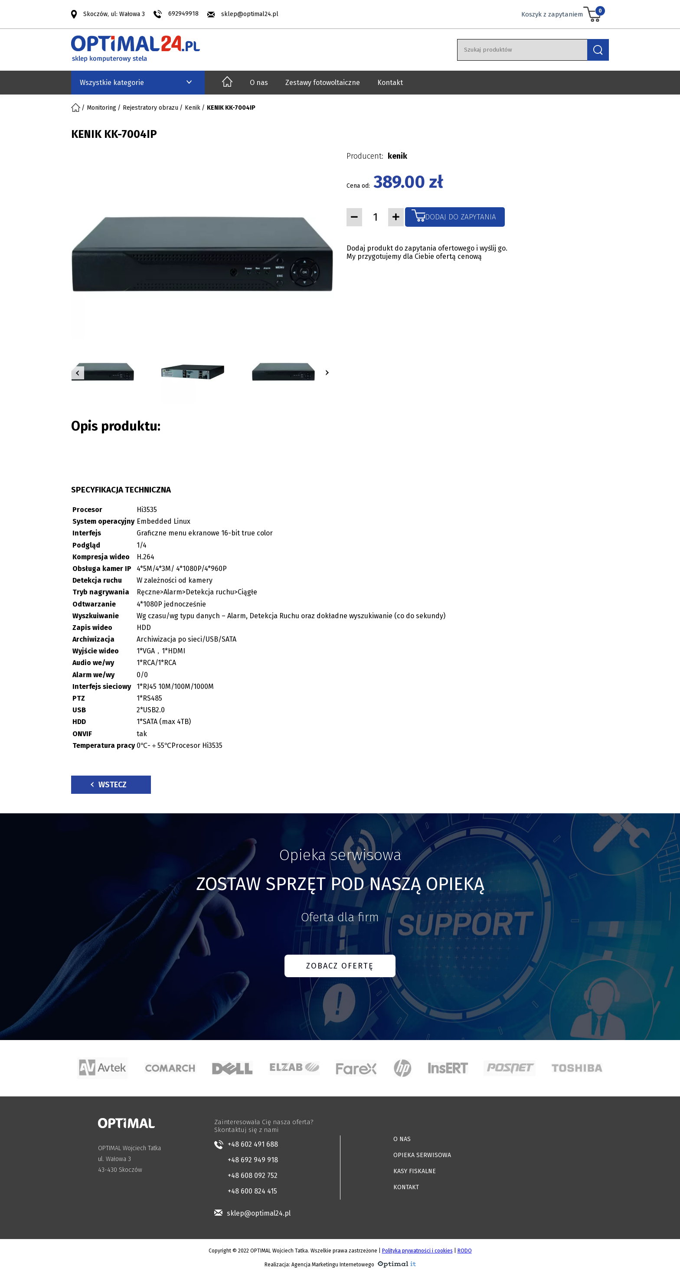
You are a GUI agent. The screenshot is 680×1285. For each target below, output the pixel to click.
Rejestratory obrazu (150, 107)
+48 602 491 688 (253, 1144)
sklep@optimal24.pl (249, 14)
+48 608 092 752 (253, 1175)
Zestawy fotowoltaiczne (322, 82)
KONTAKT (406, 1187)
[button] (77, 372)
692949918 (183, 13)
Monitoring (101, 107)
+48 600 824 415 (252, 1191)
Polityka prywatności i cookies (417, 1251)
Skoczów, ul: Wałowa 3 (114, 13)
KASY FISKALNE (414, 1171)
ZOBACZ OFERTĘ (340, 966)
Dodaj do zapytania (460, 217)
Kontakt (390, 82)
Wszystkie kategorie (112, 82)
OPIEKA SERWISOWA (422, 1155)
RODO (465, 1251)
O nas (259, 82)
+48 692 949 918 (253, 1160)
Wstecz (109, 784)
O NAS (402, 1139)
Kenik (192, 107)
